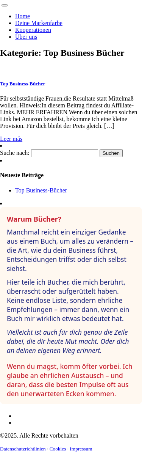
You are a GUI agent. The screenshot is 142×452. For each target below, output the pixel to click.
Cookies (58, 449)
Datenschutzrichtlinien (23, 449)
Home (22, 16)
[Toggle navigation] (5, 5)
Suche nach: (15, 153)
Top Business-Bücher (41, 190)
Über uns (26, 36)
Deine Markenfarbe (38, 23)
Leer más (11, 138)
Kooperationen (33, 30)
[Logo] (1, 3)
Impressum (81, 449)
